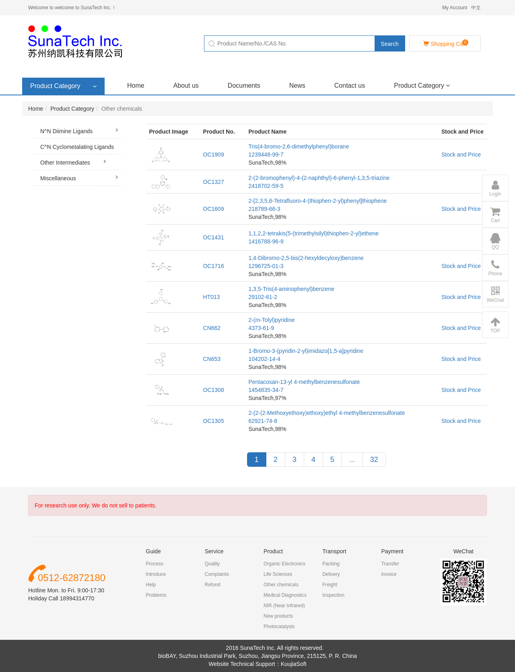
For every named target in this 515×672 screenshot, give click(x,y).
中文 (476, 7)
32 (374, 460)
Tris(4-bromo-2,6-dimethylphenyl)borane (298, 146)
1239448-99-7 (265, 154)
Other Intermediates (75, 161)
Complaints (217, 574)
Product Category (422, 85)
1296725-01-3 (265, 266)
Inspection (333, 595)
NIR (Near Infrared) (284, 605)
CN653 (212, 359)
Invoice (388, 574)
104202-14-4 (264, 359)
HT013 (211, 297)
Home (135, 85)
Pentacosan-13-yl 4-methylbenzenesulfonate (304, 382)
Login (495, 188)
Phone (495, 268)
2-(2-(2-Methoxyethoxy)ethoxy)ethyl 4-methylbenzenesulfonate (326, 413)
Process (154, 564)
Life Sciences (278, 574)
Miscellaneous (81, 177)
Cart (495, 214)
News (297, 85)
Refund (212, 584)
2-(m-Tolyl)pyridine (271, 320)
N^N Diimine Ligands (81, 130)
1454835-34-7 (265, 390)
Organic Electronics (284, 564)
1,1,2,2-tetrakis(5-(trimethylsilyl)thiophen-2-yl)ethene (313, 233)
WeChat (495, 294)
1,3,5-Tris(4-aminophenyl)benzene (291, 289)
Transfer (390, 564)
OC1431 (213, 237)
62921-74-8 (262, 421)
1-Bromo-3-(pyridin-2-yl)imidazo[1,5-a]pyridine (305, 351)
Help (151, 584)
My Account (454, 7)
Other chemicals (281, 584)
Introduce (156, 574)
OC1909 (213, 154)
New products (278, 616)
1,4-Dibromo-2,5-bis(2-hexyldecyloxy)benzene (305, 258)
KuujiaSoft (294, 664)
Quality (212, 564)
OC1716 (213, 266)
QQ (495, 241)
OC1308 (213, 390)
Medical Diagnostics (285, 595)
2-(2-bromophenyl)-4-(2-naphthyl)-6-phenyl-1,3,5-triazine (318, 178)
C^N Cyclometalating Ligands (81, 149)
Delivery (331, 574)
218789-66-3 (264, 209)
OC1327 (213, 182)
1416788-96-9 (265, 241)
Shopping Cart (445, 43)
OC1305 (213, 421)
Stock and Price (461, 154)
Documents (244, 85)
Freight (329, 584)
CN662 (212, 328)
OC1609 (213, 209)
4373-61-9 (261, 328)
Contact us (349, 85)
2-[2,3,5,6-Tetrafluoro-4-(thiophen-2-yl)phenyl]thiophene (317, 201)
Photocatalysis (279, 626)
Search (389, 44)
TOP (495, 325)
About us (186, 85)
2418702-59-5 (265, 186)
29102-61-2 (262, 297)
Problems (156, 595)
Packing (331, 564)
